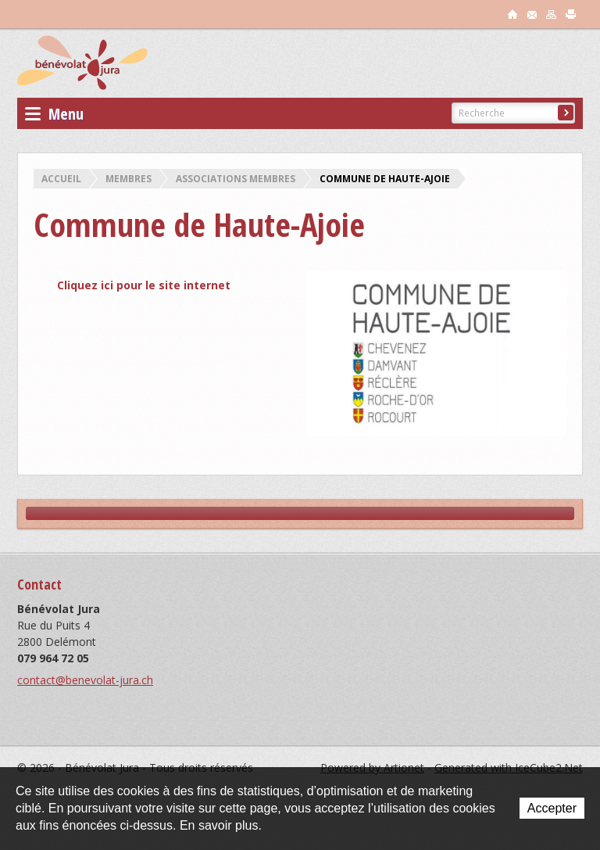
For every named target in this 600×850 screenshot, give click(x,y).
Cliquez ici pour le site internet (143, 285)
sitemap (551, 14)
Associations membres (235, 178)
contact (532, 14)
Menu (54, 113)
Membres (128, 178)
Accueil (61, 178)
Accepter (552, 808)
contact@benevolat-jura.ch (85, 679)
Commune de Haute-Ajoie (385, 178)
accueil (512, 14)
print (571, 14)
